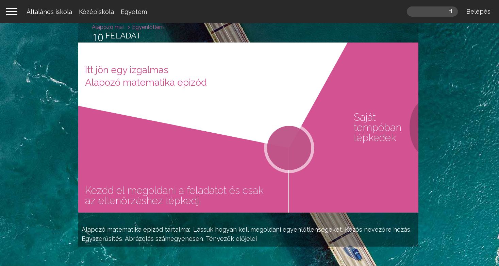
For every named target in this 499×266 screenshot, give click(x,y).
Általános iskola (49, 11)
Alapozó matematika (112, 229)
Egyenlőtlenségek (173, 27)
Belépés (478, 11)
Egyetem (134, 11)
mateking (249, 11)
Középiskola (96, 11)
